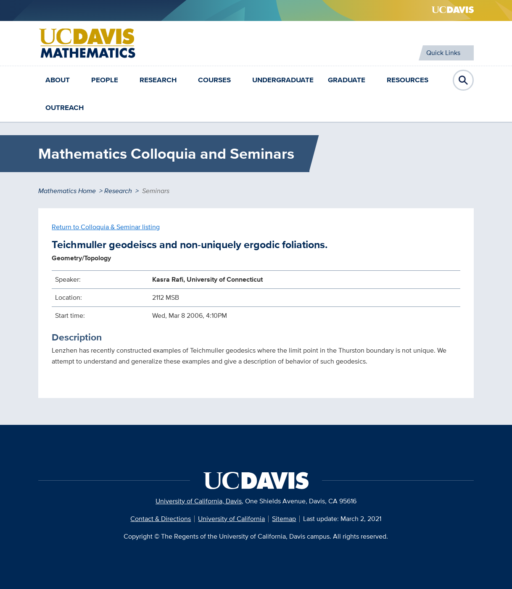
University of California (231, 519)
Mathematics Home (67, 191)
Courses (214, 80)
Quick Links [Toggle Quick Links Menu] (443, 53)
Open (463, 80)
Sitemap (284, 519)
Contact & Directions (160, 519)
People (104, 80)
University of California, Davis (199, 501)
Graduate (346, 80)
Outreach (64, 107)
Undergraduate (283, 80)
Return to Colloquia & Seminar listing (106, 227)
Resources (407, 80)
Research (158, 80)
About (57, 80)
